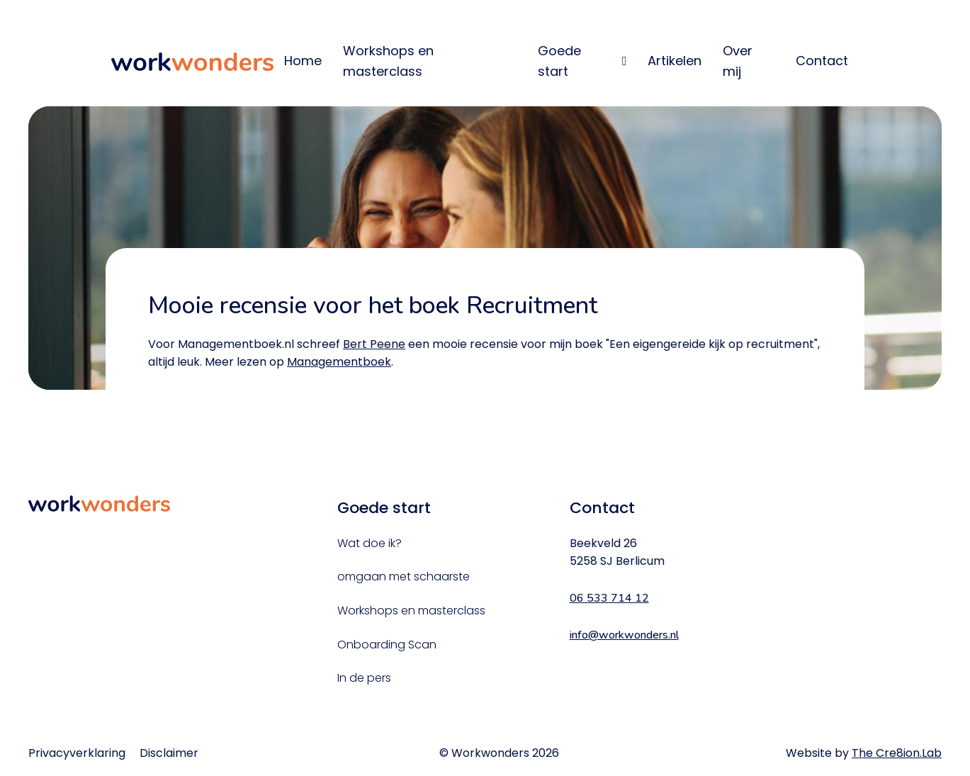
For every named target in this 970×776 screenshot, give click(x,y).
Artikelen (674, 60)
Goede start (559, 61)
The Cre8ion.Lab (897, 753)
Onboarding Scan (386, 644)
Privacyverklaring (76, 753)
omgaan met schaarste (403, 576)
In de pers (364, 678)
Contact (822, 60)
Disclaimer (169, 753)
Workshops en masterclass (388, 61)
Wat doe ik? (369, 543)
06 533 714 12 (609, 598)
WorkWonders (192, 61)
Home (303, 60)
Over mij (737, 61)
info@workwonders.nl (624, 635)
